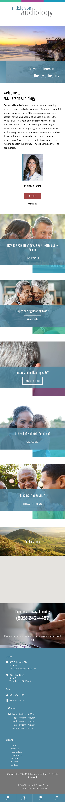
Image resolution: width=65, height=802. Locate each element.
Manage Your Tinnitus (32, 503)
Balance (14, 758)
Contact (14, 765)
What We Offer (32, 442)
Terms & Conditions (29, 788)
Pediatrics (15, 761)
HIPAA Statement (25, 785)
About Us (32, 195)
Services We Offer (32, 380)
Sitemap (44, 788)
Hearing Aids (16, 755)
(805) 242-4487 (32, 618)
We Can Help (32, 319)
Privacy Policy (42, 785)
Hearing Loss (16, 752)
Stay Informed (32, 258)
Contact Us (32, 203)
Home (13, 745)
